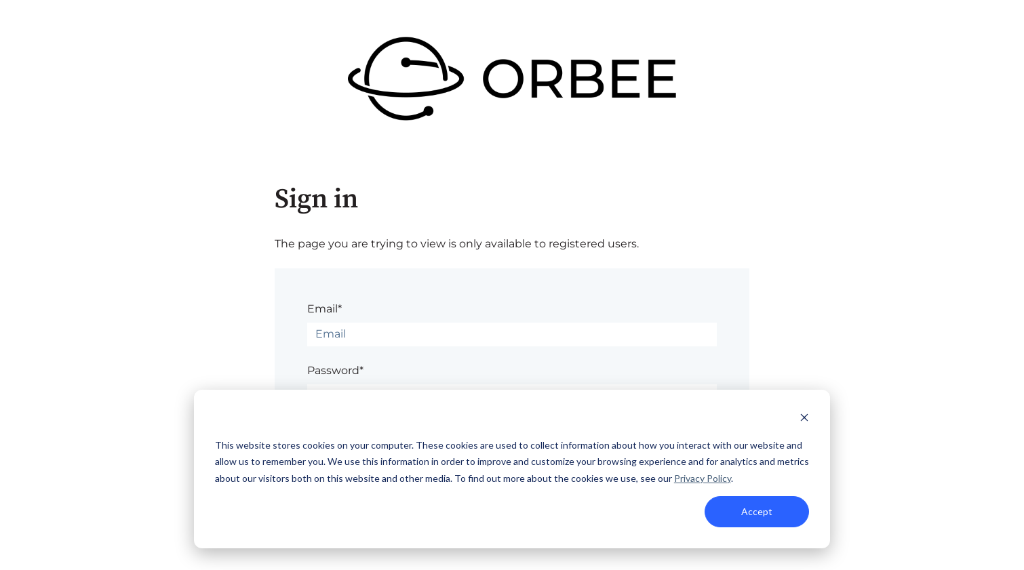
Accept (756, 511)
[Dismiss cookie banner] (804, 419)
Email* (324, 308)
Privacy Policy (702, 478)
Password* (335, 370)
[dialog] (512, 469)
